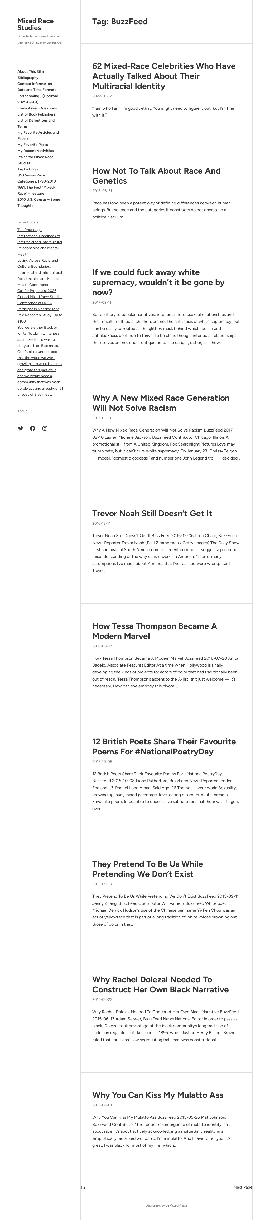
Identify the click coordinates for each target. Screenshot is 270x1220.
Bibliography (27, 77)
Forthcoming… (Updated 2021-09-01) (37, 99)
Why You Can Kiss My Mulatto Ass (157, 1095)
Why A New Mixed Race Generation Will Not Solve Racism (161, 403)
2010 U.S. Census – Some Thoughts (38, 202)
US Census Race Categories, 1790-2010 (36, 178)
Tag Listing (26, 169)
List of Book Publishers (36, 114)
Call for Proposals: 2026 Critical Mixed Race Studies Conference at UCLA (39, 297)
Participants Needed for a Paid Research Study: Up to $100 (39, 315)
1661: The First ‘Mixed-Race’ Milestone (36, 190)
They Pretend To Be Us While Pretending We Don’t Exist (147, 869)
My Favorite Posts (32, 144)
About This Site (30, 71)
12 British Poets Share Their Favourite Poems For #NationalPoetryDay (164, 746)
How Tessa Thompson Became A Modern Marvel (154, 631)
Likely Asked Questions (37, 108)
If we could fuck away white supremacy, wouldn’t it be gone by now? (158, 282)
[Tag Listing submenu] (38, 169)
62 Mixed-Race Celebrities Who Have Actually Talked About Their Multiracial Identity (164, 76)
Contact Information (34, 84)
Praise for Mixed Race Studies (35, 160)
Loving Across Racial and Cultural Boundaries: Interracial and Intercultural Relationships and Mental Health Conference (39, 272)
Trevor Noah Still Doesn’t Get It (152, 513)
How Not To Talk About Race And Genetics (156, 176)
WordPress (179, 1205)
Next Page (243, 1187)
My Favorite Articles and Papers (38, 135)
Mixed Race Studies (35, 24)
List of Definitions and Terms (36, 123)
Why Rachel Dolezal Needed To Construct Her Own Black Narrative (160, 984)
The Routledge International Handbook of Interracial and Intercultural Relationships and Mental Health (39, 242)
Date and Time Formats (36, 90)
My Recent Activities (35, 151)
